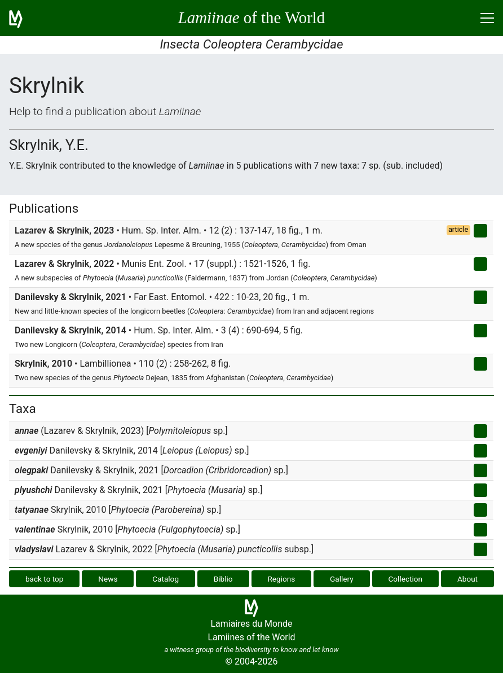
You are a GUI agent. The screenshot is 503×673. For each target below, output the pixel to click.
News (107, 578)
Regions (281, 578)
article (458, 229)
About (467, 578)
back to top (44, 578)
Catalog (165, 578)
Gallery (342, 578)
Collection (406, 578)
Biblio (223, 578)
